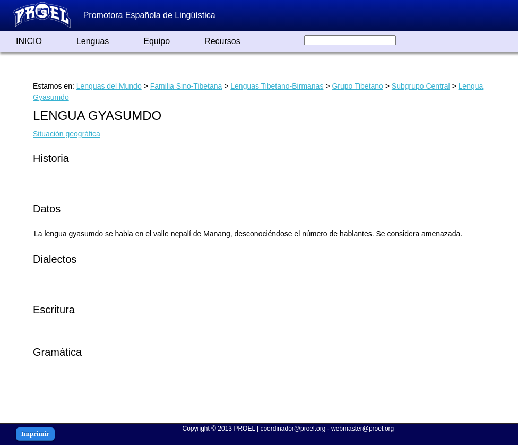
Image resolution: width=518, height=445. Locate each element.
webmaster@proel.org (362, 428)
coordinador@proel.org (292, 428)
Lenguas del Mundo (109, 86)
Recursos (222, 41)
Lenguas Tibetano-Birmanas (276, 86)
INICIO (29, 41)
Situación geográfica (66, 134)
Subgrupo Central (421, 86)
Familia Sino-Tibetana (186, 86)
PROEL (244, 428)
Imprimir (35, 434)
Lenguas (92, 41)
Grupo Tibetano (357, 86)
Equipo (156, 41)
